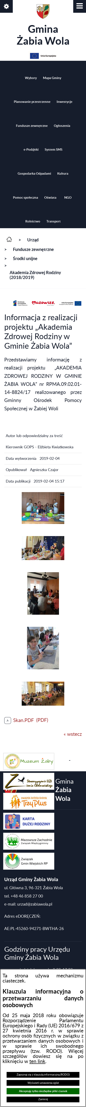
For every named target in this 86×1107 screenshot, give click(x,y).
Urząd (33, 239)
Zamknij (43, 1099)
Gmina (43, 25)
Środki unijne (25, 258)
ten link (37, 1061)
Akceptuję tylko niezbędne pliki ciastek (43, 1091)
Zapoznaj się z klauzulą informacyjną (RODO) (43, 1074)
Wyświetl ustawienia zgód (43, 1083)
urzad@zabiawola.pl (34, 904)
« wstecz (73, 734)
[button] (79, 6)
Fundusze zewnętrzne (33, 249)
